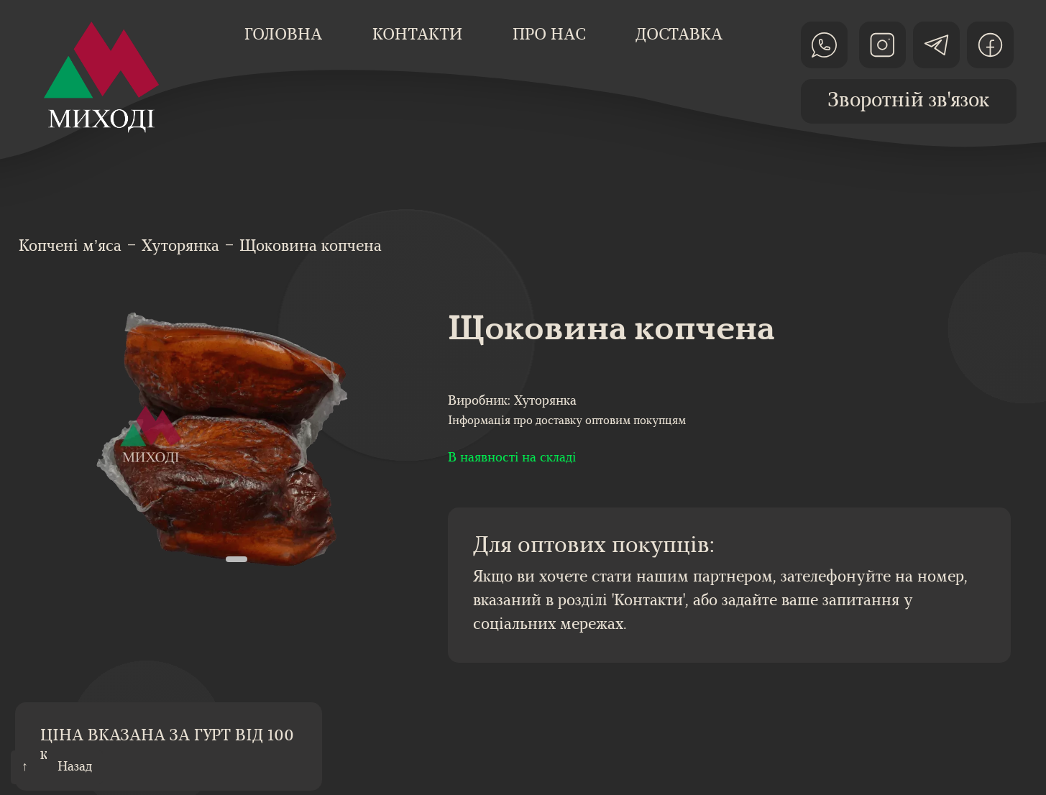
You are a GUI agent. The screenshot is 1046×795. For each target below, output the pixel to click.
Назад (75, 767)
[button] (236, 559)
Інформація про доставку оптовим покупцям (567, 421)
